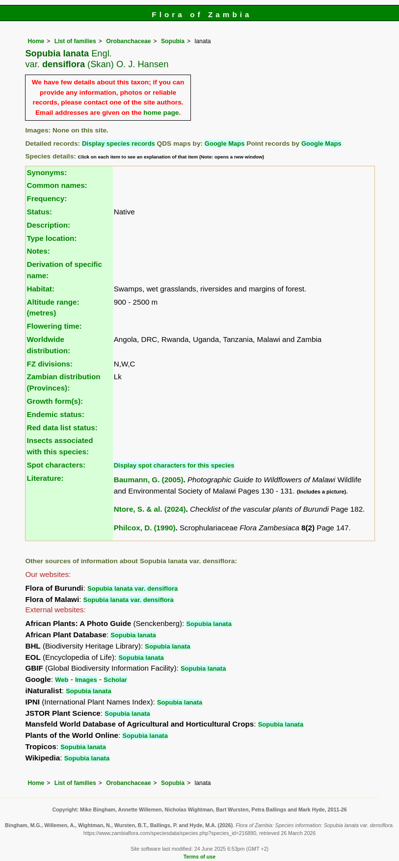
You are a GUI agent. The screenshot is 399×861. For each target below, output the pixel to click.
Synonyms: (47, 172)
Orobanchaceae (128, 41)
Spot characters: (56, 465)
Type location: (52, 238)
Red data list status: (62, 427)
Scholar (115, 679)
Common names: (57, 185)
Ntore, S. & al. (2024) (150, 509)
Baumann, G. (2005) (149, 479)
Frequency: (47, 198)
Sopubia (173, 41)
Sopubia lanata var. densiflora (132, 588)
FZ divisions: (50, 364)
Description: (48, 225)
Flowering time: (54, 326)
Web (61, 679)
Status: (39, 212)
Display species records (118, 143)
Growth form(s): (55, 401)
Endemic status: (55, 414)
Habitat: (40, 289)
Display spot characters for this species (174, 465)
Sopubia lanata (208, 623)
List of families (75, 41)
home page (161, 112)
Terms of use (199, 857)
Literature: (45, 478)
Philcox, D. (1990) (145, 527)
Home (35, 41)
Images (86, 679)
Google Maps (225, 143)
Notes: (38, 251)
